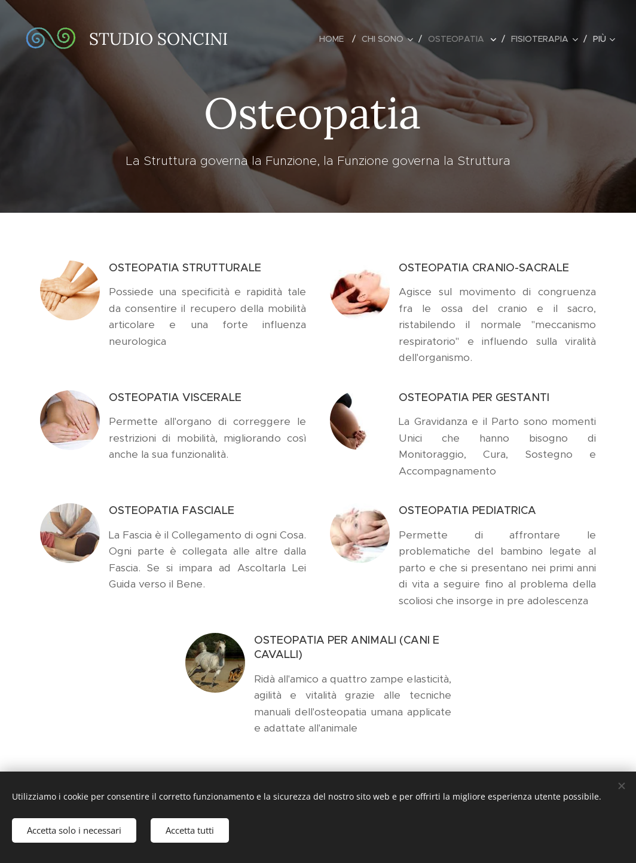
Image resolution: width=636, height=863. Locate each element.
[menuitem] (336, 39)
